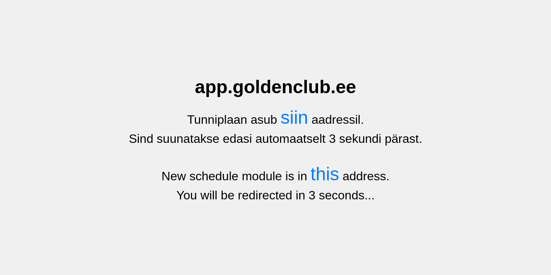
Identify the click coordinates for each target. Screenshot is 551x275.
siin (294, 117)
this (325, 174)
